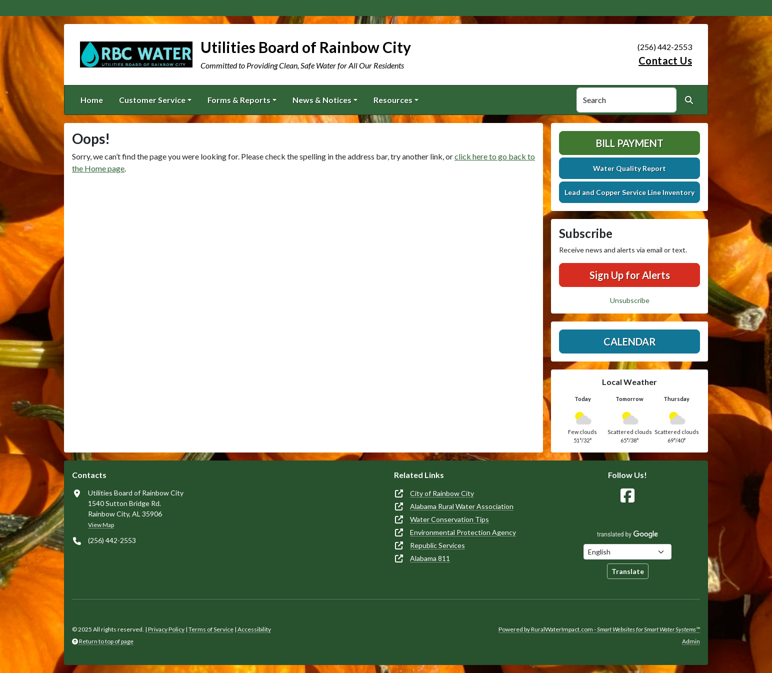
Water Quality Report (629, 168)
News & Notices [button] (322, 99)
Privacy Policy (166, 629)
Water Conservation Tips (449, 519)
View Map (101, 524)
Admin (691, 641)
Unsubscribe (630, 300)
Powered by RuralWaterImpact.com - (599, 629)
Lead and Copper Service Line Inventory (629, 192)
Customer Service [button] (152, 99)
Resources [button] (393, 99)
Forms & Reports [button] (239, 99)
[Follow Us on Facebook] (627, 496)
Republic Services (437, 545)
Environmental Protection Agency (463, 532)
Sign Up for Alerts (630, 275)
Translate (628, 571)
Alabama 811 (430, 558)
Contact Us (665, 60)
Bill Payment (630, 143)
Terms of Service (211, 629)
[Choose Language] (628, 552)
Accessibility (254, 629)
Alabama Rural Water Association (462, 506)
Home (91, 99)
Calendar (630, 342)
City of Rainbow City (442, 493)
